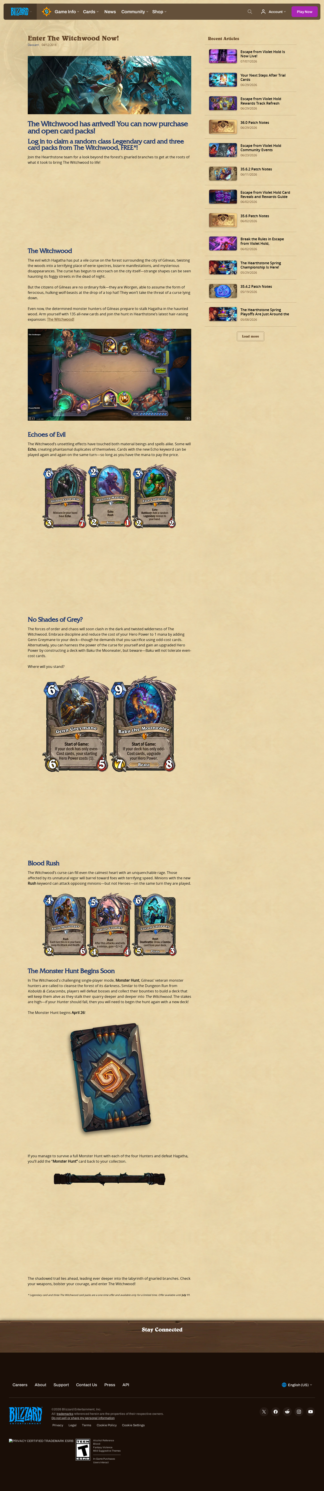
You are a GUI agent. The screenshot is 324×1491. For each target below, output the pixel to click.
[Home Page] (45, 11)
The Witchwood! (60, 319)
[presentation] (20, 12)
